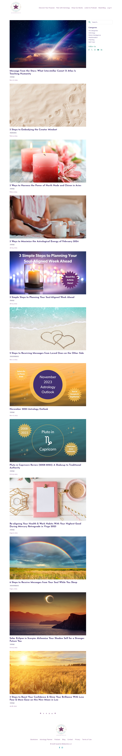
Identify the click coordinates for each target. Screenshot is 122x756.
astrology (12, 77)
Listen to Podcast (90, 8)
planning (12, 301)
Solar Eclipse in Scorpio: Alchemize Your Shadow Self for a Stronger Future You (43, 644)
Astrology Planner (46, 744)
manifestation (13, 133)
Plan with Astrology (63, 8)
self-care (92, 42)
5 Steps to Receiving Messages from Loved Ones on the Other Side (46, 355)
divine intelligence (14, 360)
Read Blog (102, 8)
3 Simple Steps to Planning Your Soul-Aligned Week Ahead (43, 298)
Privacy (77, 744)
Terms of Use (87, 744)
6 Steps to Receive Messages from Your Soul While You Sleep (45, 587)
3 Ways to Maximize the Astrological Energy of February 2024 (46, 242)
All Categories (93, 30)
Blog (63, 744)
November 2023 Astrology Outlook (30, 413)
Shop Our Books (77, 8)
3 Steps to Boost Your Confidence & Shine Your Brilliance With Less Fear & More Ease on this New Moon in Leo (45, 703)
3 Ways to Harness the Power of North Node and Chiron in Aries (47, 186)
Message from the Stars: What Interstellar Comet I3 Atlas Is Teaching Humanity (44, 72)
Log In (109, 8)
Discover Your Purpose (47, 8)
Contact (70, 744)
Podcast (57, 744)
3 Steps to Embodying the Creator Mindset (34, 130)
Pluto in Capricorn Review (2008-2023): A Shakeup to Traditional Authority (47, 470)
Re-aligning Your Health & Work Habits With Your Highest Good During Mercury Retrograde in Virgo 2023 (47, 529)
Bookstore (34, 744)
